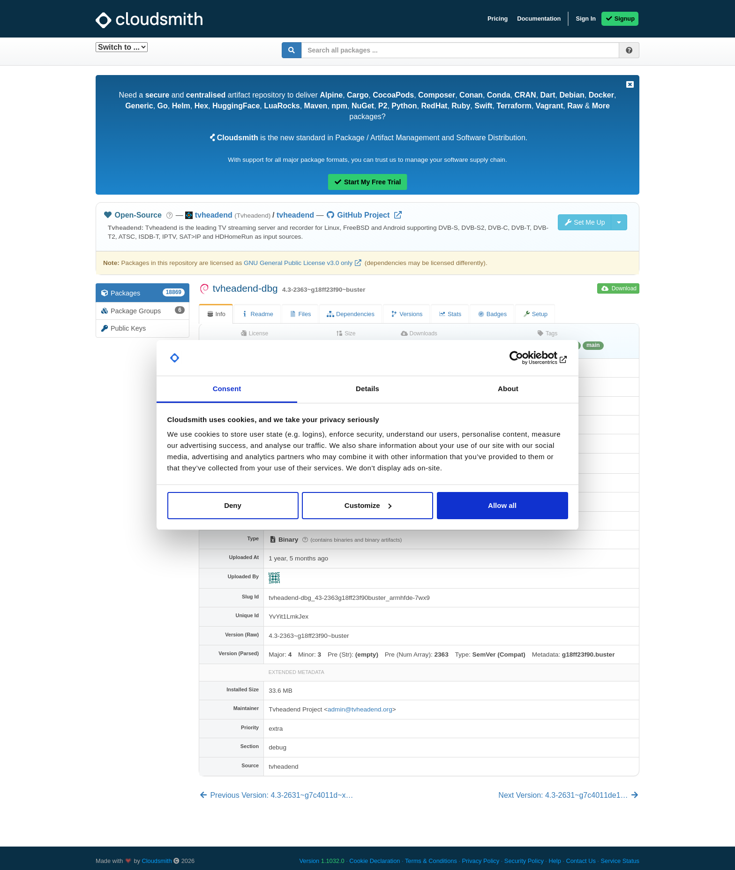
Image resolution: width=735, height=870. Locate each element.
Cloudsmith (157, 860)
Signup (620, 18)
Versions (406, 314)
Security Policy (524, 860)
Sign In (586, 18)
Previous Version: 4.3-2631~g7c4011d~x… (276, 795)
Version (322, 860)
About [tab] (508, 389)
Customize (368, 505)
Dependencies (350, 314)
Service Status (619, 860)
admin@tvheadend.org (360, 709)
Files (300, 314)
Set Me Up (584, 222)
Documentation (539, 18)
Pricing (498, 18)
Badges (492, 314)
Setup (535, 314)
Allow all (502, 505)
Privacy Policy (481, 860)
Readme (257, 314)
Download (619, 288)
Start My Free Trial (367, 182)
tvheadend (295, 215)
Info (215, 314)
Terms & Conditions (431, 860)
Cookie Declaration (374, 860)
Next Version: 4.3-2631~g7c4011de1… (568, 795)
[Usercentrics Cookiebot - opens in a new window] (527, 358)
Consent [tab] (227, 389)
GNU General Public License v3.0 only (298, 262)
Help (554, 860)
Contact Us (580, 860)
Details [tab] (367, 389)
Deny (232, 505)
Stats (449, 314)
